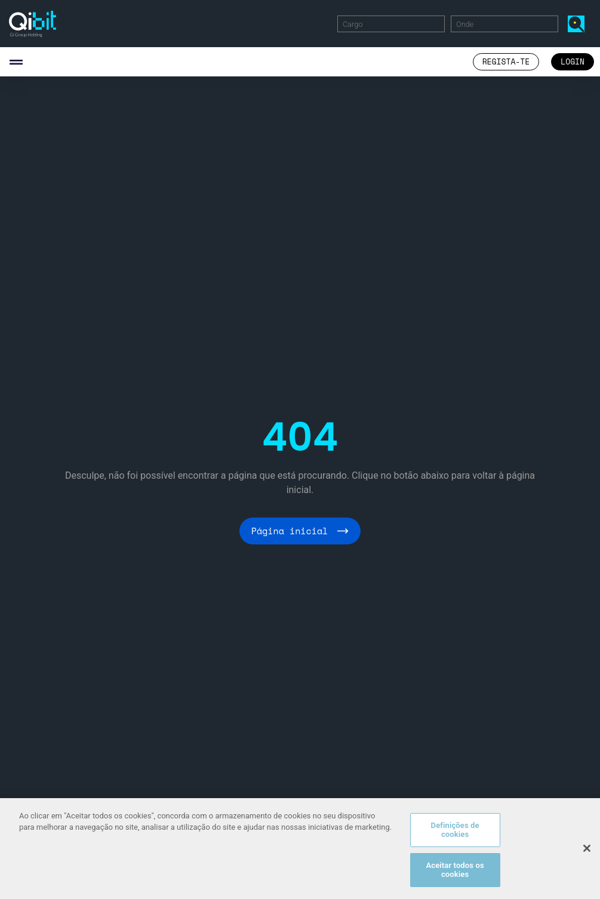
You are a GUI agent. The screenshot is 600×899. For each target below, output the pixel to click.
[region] (300, 848)
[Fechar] (587, 848)
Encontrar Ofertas (578, 23)
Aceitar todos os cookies (455, 870)
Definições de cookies (455, 830)
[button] (16, 62)
